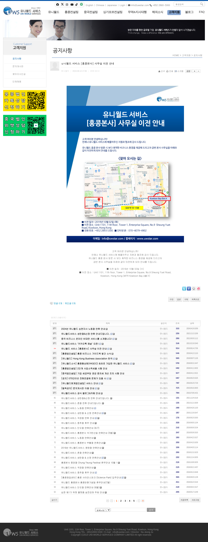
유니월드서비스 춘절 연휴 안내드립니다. (81, 403)
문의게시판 (17, 66)
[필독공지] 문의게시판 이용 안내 (77, 388)
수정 (171, 299)
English (89, 5)
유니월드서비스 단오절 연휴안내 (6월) (80, 487)
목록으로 (195, 299)
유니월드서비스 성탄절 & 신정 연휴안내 (81, 412)
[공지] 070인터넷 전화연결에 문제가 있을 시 (83, 378)
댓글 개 (58, 303)
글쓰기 (54, 500)
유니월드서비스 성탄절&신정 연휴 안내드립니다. (85, 333)
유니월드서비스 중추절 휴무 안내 (77, 422)
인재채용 (16, 81)
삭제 (186, 299)
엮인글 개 (70, 303)
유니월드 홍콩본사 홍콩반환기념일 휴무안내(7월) (85, 482)
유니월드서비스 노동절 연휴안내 (77, 408)
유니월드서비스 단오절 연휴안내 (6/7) (80, 427)
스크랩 (179, 71)
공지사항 (16, 58)
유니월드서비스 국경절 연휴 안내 (77, 417)
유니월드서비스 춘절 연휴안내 (76, 452)
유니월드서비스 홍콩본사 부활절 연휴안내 (82, 442)
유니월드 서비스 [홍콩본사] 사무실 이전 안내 (84, 348)
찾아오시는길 (19, 73)
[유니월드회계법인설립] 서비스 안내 (79, 383)
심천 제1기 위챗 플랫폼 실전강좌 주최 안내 (82, 492)
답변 (179, 299)
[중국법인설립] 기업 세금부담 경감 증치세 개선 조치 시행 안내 (92, 373)
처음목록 (184, 500)
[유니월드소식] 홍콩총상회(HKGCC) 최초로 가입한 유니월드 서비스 (95, 363)
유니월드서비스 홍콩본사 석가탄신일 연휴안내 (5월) (87, 432)
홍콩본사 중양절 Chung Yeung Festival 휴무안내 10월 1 (89, 462)
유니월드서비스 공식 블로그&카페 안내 (80, 393)
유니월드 (164, 328)
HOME (176, 55)
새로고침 (195, 500)
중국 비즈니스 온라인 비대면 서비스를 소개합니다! (86, 338)
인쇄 (170, 71)
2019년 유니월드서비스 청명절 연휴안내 (81, 447)
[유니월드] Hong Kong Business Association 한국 (86, 358)
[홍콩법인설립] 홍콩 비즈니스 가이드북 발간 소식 (86, 353)
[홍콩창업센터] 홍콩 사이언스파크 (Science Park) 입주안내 (91, 477)
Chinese (100, 5)
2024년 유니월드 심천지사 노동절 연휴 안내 (83, 328)
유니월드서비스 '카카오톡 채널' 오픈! (79, 343)
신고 (162, 71)
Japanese (112, 5)
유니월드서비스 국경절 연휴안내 (77, 467)
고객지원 (186, 55)
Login (122, 5)
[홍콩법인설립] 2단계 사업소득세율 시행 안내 (84, 368)
